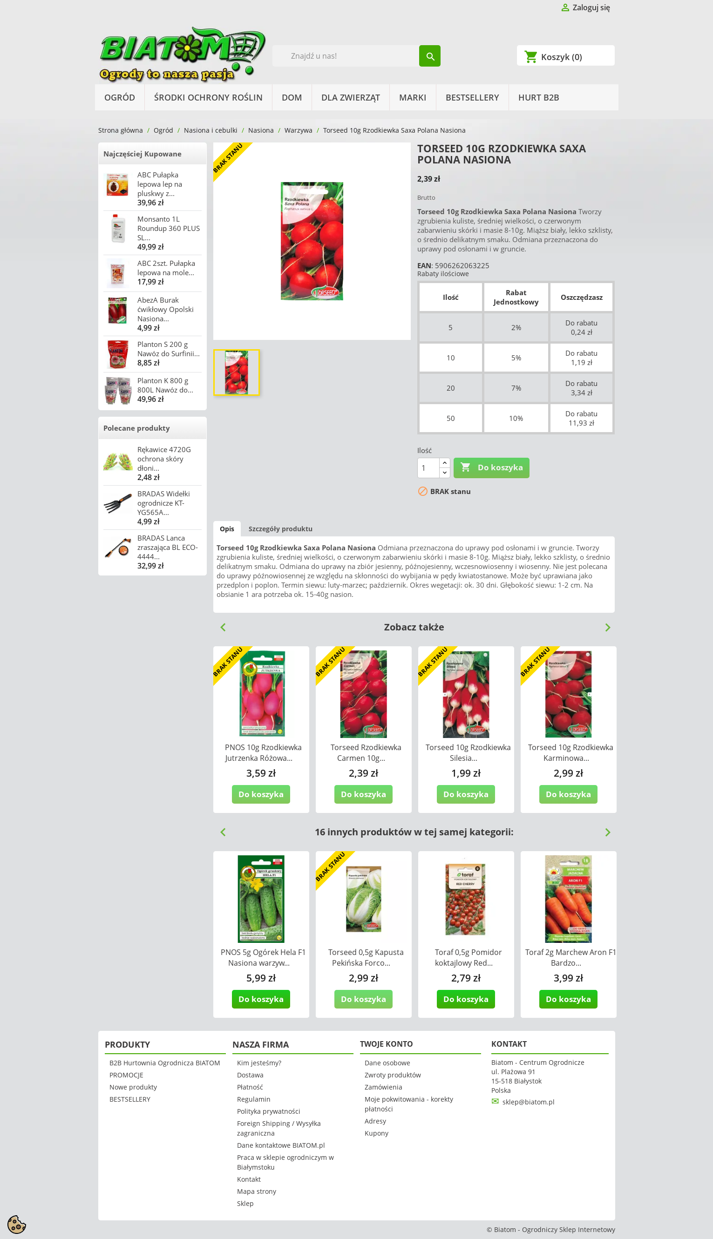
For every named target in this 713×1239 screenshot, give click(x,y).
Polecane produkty (136, 428)
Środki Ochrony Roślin (208, 97)
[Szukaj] (356, 56)
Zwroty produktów (393, 1074)
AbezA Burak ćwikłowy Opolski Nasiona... (165, 309)
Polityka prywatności (268, 1111)
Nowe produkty (133, 1087)
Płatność (250, 1087)
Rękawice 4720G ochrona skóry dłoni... (164, 459)
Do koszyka (491, 467)
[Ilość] (428, 468)
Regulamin (254, 1099)
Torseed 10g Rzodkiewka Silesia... (468, 752)
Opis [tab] (227, 528)
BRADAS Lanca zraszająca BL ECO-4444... (167, 547)
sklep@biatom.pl (528, 1101)
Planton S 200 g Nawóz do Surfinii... (168, 348)
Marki (413, 97)
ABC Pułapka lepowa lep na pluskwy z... (159, 184)
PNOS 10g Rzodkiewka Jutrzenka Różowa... (263, 752)
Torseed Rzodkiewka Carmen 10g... (366, 752)
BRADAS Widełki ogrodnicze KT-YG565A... (163, 503)
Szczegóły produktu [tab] (280, 528)
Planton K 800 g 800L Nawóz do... (165, 385)
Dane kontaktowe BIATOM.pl (281, 1145)
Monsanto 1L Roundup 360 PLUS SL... (168, 228)
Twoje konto (386, 1044)
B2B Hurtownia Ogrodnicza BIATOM (164, 1062)
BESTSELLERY (472, 97)
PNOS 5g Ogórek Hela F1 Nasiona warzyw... (263, 957)
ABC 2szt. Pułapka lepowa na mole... (166, 267)
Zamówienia (383, 1087)
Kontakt (249, 1179)
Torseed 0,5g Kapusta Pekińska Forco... (366, 957)
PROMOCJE (126, 1074)
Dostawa (250, 1074)
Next (604, 624)
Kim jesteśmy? (259, 1062)
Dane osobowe (387, 1062)
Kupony (376, 1133)
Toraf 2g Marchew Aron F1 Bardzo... (571, 957)
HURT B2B (538, 97)
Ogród (119, 97)
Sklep (245, 1203)
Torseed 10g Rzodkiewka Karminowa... (570, 752)
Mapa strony (256, 1191)
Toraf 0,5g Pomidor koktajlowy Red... (468, 957)
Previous (219, 624)
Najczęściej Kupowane (142, 153)
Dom (292, 97)
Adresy (375, 1121)
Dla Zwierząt (350, 97)
